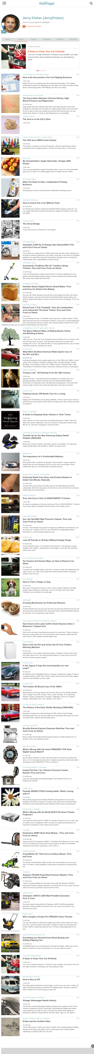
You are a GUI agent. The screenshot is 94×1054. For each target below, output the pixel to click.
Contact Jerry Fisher (32, 26)
